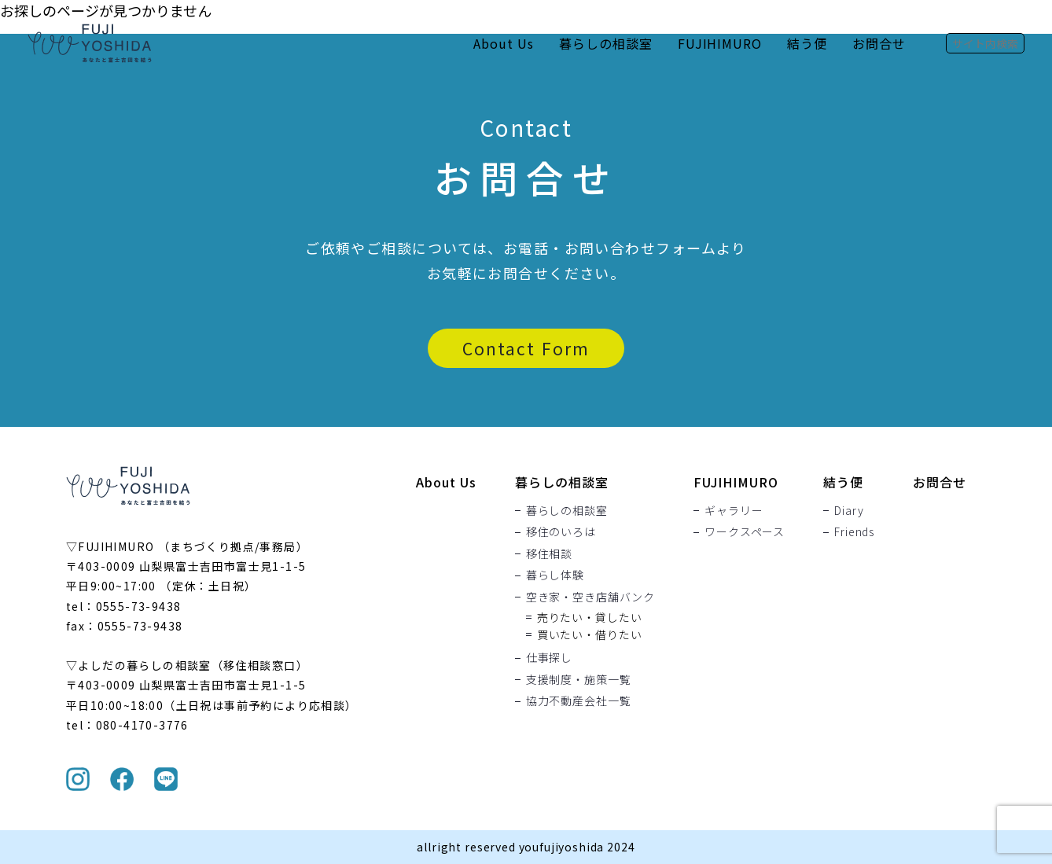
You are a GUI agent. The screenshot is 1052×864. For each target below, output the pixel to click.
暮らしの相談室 (606, 43)
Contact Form (526, 348)
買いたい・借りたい (589, 634)
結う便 (807, 43)
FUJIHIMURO (720, 43)
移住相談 (549, 553)
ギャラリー (733, 510)
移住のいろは (561, 532)
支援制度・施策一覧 (578, 679)
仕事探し (549, 658)
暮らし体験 (555, 575)
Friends (854, 532)
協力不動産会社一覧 (578, 701)
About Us (503, 43)
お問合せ (879, 43)
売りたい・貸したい (589, 617)
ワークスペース (744, 532)
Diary (848, 510)
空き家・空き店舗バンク (590, 597)
